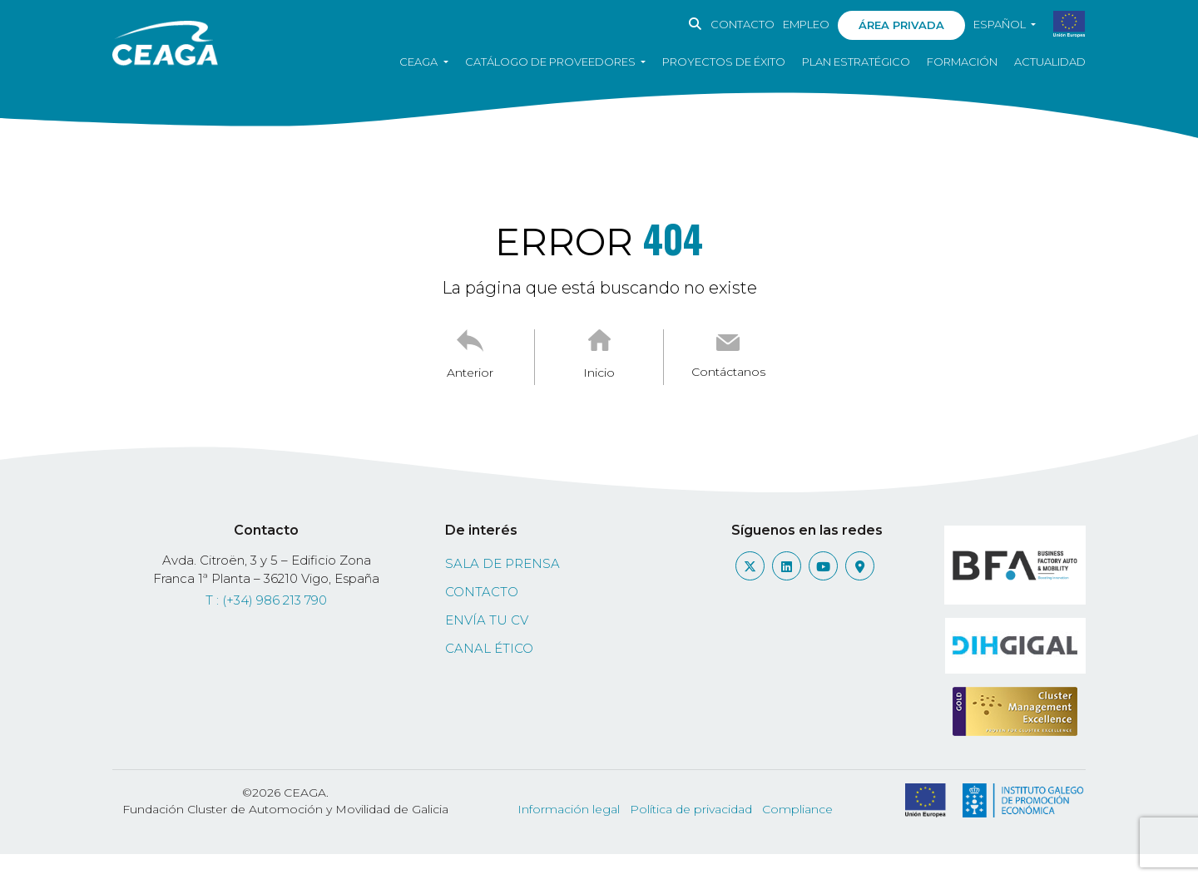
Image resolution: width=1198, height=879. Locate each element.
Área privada (901, 25)
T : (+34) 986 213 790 (266, 600)
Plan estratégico (856, 61)
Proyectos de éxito (723, 61)
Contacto (742, 24)
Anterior (470, 372)
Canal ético (489, 648)
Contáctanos (728, 371)
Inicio (599, 372)
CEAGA (419, 61)
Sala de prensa (502, 563)
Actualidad (1050, 61)
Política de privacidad (691, 809)
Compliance (797, 809)
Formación (962, 61)
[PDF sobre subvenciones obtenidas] (1069, 25)
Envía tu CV (486, 620)
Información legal (568, 809)
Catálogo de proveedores (551, 61)
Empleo (806, 24)
